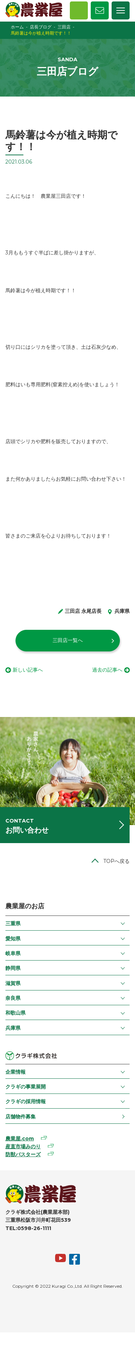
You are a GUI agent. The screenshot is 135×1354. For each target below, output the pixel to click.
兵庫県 (13, 1028)
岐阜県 (13, 953)
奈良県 (13, 998)
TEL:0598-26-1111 (28, 1228)
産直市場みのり (23, 1146)
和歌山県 (15, 1013)
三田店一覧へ (68, 640)
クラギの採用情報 (25, 1101)
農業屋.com (19, 1138)
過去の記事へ (107, 670)
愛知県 (13, 938)
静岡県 (13, 968)
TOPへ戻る (116, 861)
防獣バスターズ (23, 1154)
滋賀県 (13, 983)
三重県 (13, 923)
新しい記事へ (28, 670)
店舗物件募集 (20, 1116)
